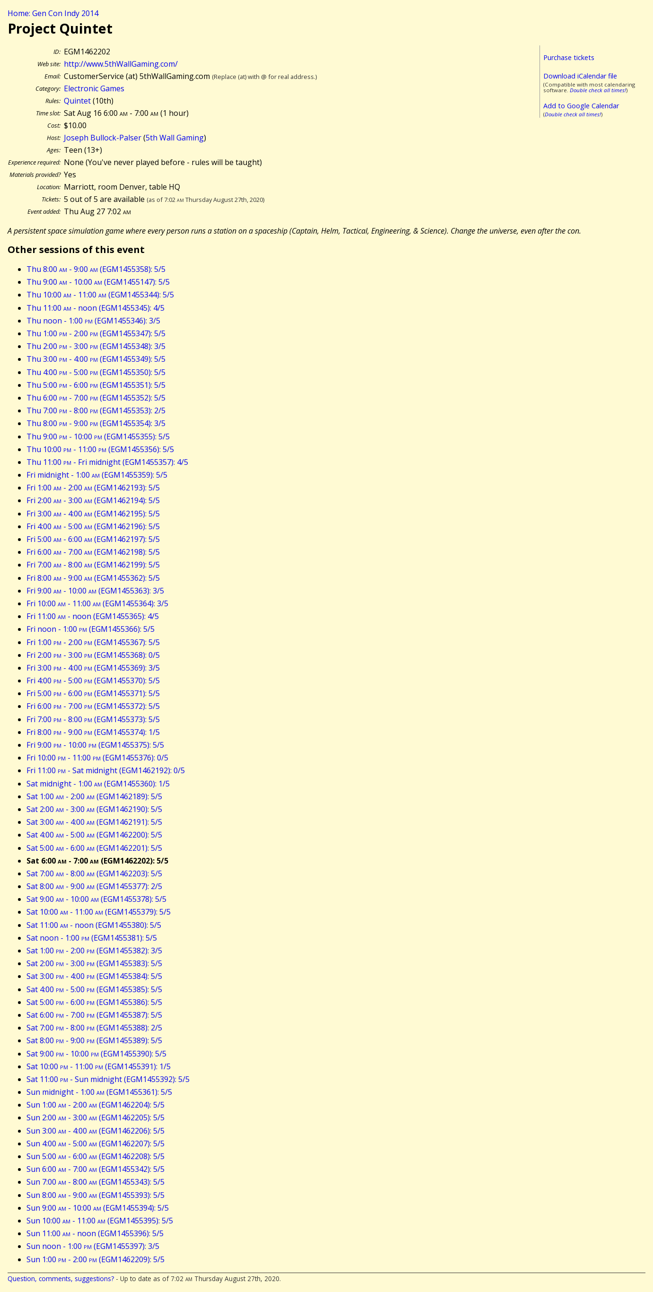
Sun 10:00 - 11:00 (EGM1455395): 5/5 (99, 1220)
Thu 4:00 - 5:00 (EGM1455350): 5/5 (95, 372)
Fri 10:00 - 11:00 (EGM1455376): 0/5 (97, 757)
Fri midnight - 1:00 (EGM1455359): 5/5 (96, 475)
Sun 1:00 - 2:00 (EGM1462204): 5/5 (95, 1105)
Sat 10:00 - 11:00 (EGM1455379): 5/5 (98, 912)
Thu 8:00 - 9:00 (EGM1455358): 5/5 (95, 269)
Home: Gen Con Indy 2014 (53, 13)
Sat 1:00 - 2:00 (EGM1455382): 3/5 (94, 950)
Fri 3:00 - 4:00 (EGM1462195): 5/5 (93, 513)
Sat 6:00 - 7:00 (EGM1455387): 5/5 (94, 1015)
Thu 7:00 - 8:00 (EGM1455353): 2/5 (95, 410)
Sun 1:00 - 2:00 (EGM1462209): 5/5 (95, 1259)
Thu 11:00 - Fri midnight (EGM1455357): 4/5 (107, 462)
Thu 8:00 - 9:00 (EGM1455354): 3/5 (95, 423)
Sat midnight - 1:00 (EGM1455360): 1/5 (98, 783)
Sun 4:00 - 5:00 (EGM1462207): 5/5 (95, 1143)
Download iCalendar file (580, 75)
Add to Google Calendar (581, 105)
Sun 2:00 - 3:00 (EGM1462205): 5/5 (95, 1117)
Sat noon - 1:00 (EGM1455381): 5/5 (91, 938)
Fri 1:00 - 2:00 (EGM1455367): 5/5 (93, 642)
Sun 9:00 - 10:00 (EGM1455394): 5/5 (97, 1208)
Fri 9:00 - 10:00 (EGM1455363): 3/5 (95, 590)
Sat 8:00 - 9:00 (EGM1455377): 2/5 (94, 886)
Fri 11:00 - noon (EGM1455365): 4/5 (92, 616)
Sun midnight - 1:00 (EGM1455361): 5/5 (99, 1092)
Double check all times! (598, 90)
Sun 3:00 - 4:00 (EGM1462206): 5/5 (95, 1131)
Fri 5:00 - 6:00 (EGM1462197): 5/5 (93, 539)
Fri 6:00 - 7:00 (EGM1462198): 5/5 (93, 552)
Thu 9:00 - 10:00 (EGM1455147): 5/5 (98, 282)
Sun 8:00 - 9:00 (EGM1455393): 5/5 (95, 1195)
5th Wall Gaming (175, 137)
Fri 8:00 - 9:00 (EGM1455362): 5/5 (93, 578)
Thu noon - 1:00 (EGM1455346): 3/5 (93, 320)
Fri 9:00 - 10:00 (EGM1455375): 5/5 (95, 745)
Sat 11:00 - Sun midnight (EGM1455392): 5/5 (108, 1079)
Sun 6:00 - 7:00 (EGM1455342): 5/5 (95, 1169)
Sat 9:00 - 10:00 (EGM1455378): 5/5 (96, 899)
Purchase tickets (568, 57)
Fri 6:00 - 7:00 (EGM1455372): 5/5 (93, 706)
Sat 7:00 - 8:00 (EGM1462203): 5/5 (94, 873)
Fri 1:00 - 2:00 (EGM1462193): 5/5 (93, 487)
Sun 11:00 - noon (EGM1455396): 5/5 (95, 1233)
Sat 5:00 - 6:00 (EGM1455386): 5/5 (94, 1002)
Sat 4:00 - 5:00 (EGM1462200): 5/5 (94, 834)
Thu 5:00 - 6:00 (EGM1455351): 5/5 (95, 385)
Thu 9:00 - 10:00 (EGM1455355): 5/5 (98, 436)
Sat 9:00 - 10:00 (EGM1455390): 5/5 (96, 1053)
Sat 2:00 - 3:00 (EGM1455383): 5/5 (94, 963)
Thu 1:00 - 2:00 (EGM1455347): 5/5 (95, 333)
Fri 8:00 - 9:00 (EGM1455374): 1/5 (93, 732)
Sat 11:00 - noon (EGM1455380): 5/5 (93, 925)
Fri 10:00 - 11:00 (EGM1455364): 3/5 (97, 603)
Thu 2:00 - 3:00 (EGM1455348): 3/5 (95, 346)
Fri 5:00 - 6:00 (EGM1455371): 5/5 (93, 693)
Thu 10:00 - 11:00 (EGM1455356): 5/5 (100, 449)
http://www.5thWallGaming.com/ (121, 64)
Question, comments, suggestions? (61, 1278)
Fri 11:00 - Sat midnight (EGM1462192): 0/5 (105, 770)
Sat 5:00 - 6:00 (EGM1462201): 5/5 (94, 848)
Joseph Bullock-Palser (102, 137)
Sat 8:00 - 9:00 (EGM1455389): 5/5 (94, 1040)
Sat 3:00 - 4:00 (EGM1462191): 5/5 (94, 822)
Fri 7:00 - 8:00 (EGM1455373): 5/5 (93, 719)
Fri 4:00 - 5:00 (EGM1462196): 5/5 (93, 526)
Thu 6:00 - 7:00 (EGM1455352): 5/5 (95, 398)
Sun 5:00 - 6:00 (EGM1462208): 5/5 (95, 1156)
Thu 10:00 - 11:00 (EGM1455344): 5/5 (100, 294)
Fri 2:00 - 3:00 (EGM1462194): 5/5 (93, 500)
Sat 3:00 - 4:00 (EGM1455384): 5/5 (94, 976)
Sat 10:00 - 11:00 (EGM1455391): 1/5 (98, 1066)
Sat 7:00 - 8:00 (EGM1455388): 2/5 (94, 1027)
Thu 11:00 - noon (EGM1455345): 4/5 (95, 308)
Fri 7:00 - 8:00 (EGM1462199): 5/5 (93, 564)
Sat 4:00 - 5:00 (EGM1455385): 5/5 (94, 989)
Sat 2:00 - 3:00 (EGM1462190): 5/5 (94, 809)
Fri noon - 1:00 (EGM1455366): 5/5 (90, 629)
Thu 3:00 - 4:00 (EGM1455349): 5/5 (95, 359)
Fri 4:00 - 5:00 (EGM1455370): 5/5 (93, 680)
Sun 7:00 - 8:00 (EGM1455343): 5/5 (95, 1182)
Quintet (77, 101)
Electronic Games (94, 88)
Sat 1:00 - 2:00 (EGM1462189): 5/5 (94, 796)
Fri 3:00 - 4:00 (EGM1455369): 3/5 (93, 668)
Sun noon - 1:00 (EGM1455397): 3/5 (92, 1246)
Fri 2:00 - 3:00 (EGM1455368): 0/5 (93, 655)
